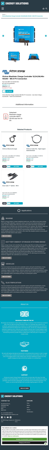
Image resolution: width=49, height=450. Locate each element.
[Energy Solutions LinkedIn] (10, 417)
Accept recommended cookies (24, 439)
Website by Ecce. (17, 420)
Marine (28, 405)
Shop (28, 403)
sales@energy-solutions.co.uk (11, 414)
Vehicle (28, 409)
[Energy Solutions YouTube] (8, 417)
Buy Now (9, 91)
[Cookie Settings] (45, 443)
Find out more (6, 236)
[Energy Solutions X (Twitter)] (5, 417)
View (4, 166)
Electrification (30, 411)
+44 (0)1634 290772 (8, 412)
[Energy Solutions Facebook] (2, 417)
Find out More (24, 388)
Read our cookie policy (13, 436)
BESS (28, 407)
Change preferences (24, 442)
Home (3, 14)
